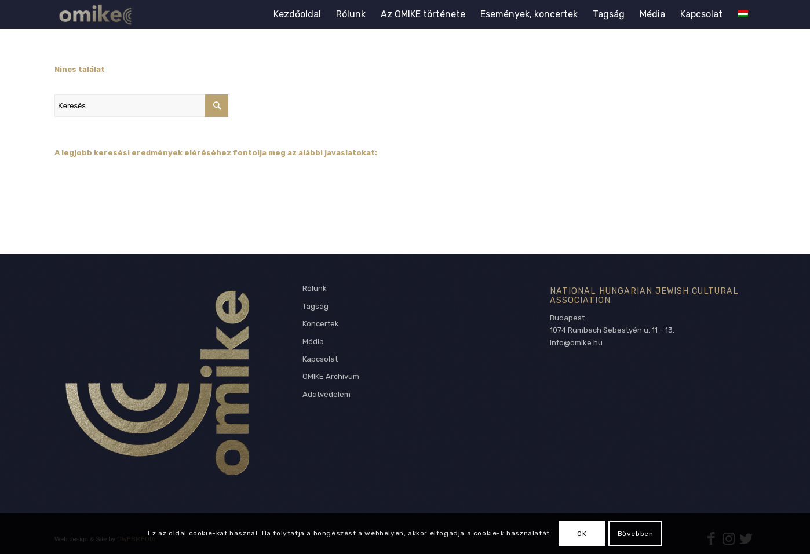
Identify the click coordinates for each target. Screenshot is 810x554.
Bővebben (636, 534)
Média (313, 341)
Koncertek (320, 323)
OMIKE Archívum (330, 376)
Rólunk (314, 288)
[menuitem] (297, 14)
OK (581, 534)
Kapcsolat (320, 359)
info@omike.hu (576, 342)
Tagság (315, 306)
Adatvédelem (326, 394)
